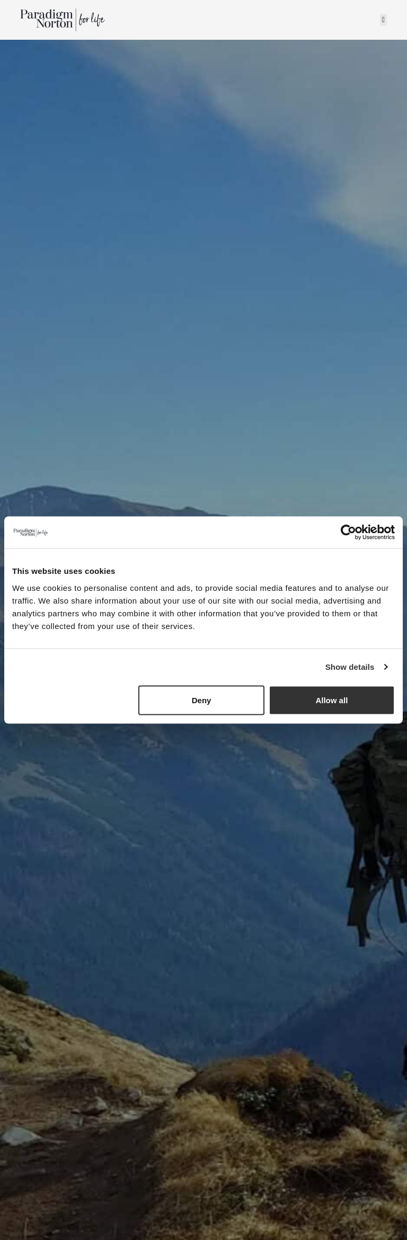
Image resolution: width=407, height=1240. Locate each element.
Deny (201, 699)
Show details (350, 666)
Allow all (331, 699)
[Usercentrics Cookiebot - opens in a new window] (348, 533)
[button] (383, 20)
